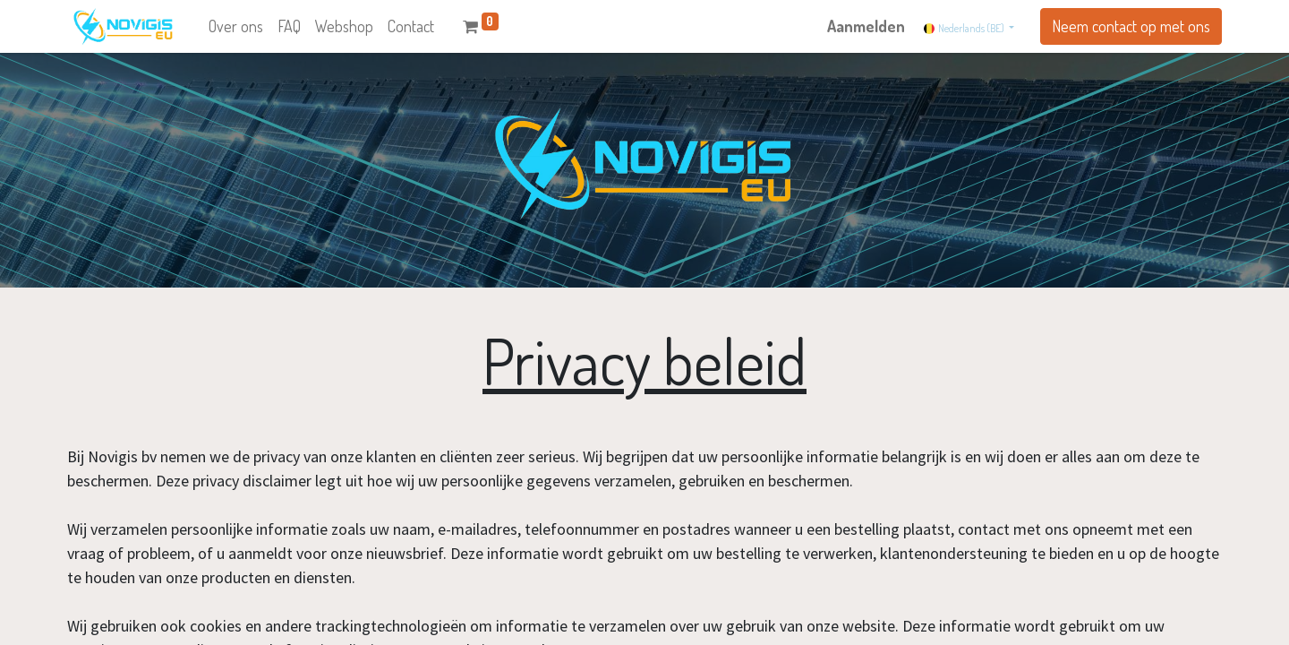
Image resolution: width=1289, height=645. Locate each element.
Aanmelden (866, 26)
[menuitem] (235, 26)
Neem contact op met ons (1131, 26)
